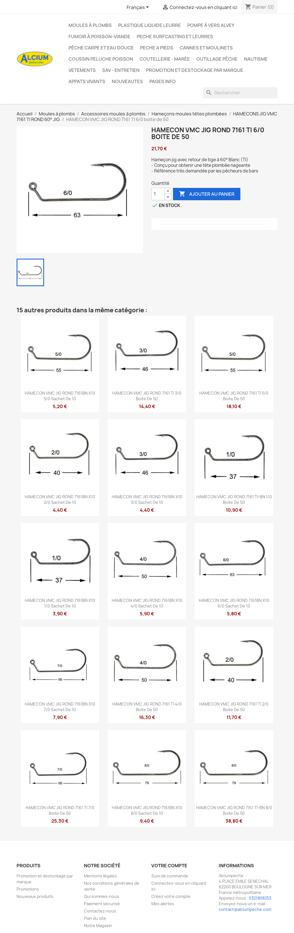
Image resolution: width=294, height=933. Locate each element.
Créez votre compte (170, 896)
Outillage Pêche (217, 59)
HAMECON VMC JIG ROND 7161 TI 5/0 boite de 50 (233, 395)
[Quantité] (158, 194)
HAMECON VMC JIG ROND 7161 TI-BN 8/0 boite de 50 (234, 810)
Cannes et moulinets (206, 48)
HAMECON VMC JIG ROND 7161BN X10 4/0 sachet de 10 (147, 603)
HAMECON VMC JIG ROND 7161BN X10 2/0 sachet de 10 (60, 499)
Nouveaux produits (35, 896)
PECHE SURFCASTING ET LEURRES (175, 36)
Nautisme (256, 59)
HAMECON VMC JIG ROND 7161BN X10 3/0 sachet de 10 (147, 499)
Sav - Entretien (121, 70)
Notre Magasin (98, 925)
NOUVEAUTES (127, 81)
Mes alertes (162, 903)
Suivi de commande (169, 876)
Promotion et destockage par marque (194, 70)
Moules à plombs (90, 25)
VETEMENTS (82, 70)
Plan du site (95, 918)
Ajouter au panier (206, 194)
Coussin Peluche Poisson (101, 59)
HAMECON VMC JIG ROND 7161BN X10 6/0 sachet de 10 (234, 603)
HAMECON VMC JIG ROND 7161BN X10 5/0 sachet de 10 (60, 395)
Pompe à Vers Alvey (210, 25)
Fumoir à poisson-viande (99, 36)
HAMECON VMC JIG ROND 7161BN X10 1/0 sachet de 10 (60, 603)
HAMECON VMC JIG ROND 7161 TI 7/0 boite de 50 (60, 810)
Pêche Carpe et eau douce (101, 48)
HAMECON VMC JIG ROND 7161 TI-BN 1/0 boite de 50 (234, 499)
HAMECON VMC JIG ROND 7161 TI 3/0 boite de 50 (146, 395)
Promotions (28, 889)
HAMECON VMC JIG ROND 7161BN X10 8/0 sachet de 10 (147, 810)
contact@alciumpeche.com (245, 909)
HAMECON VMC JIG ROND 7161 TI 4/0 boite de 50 (147, 706)
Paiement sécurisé (102, 903)
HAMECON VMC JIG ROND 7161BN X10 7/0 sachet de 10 (60, 706)
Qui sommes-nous (101, 896)
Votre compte (169, 866)
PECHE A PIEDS (156, 48)
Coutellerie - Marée (165, 59)
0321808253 (260, 898)
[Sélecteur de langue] (139, 7)
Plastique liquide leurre (149, 25)
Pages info (162, 81)
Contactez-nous (100, 911)
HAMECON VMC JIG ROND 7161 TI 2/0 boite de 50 (233, 706)
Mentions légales (100, 876)
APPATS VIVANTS (87, 81)
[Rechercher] (240, 92)
